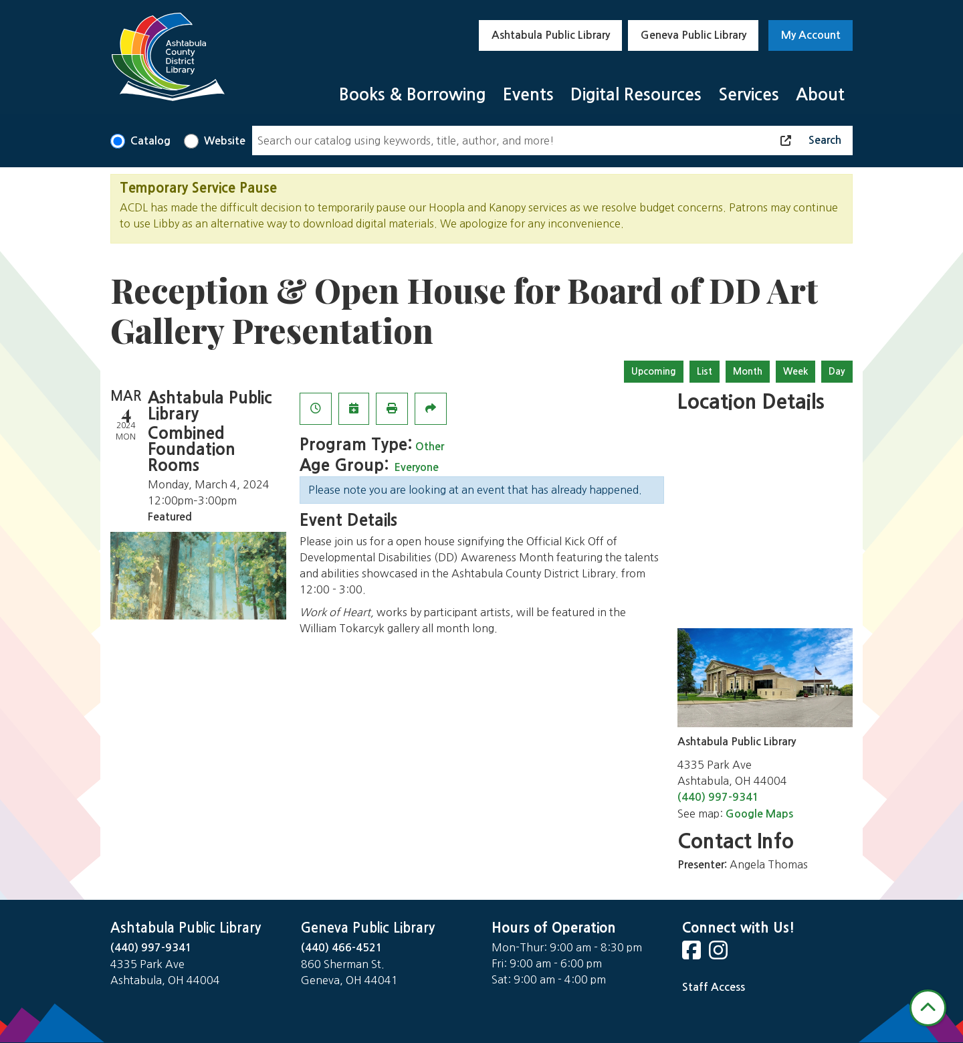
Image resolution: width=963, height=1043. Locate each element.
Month (747, 371)
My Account (811, 35)
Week (795, 371)
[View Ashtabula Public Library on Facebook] (693, 954)
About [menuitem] (820, 94)
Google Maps (759, 814)
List (704, 371)
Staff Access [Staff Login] (713, 987)
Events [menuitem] (528, 94)
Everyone (416, 467)
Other (429, 447)
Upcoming (653, 371)
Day (837, 371)
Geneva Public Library (693, 35)
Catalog (150, 141)
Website (224, 141)
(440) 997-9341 (718, 797)
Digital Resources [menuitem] (636, 94)
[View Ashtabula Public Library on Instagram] (719, 954)
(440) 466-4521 (342, 948)
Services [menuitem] (748, 94)
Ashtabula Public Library (551, 35)
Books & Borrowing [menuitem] (412, 94)
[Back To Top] (927, 1007)
